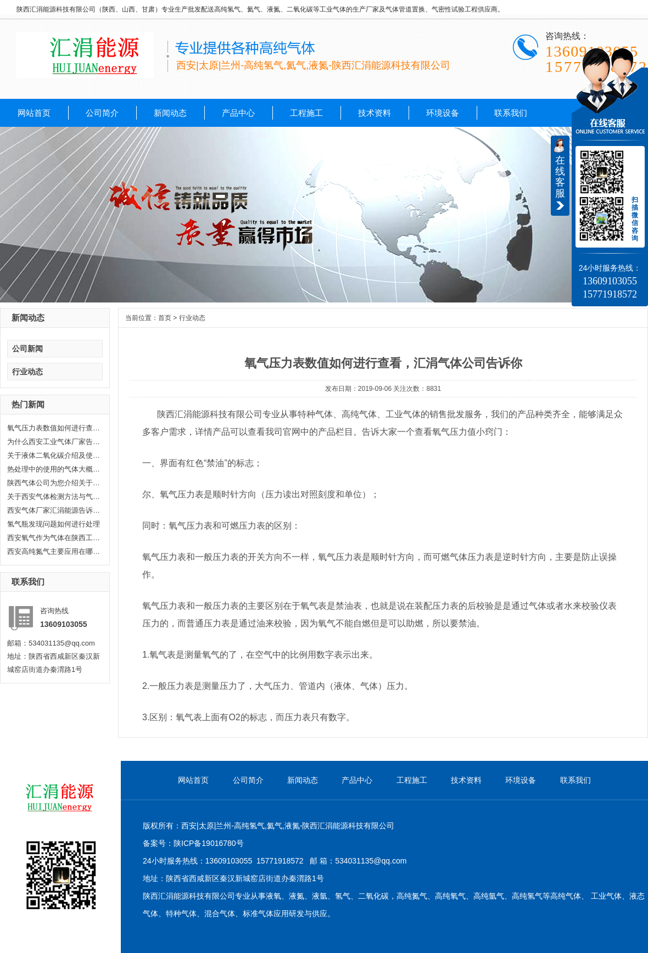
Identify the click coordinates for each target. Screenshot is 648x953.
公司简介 (102, 112)
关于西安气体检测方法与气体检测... (53, 496)
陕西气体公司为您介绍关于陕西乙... (53, 483)
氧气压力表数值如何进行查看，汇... (53, 428)
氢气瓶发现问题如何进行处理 (53, 524)
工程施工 (306, 112)
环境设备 (442, 112)
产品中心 (238, 112)
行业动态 (27, 371)
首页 (164, 318)
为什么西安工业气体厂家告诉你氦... (53, 442)
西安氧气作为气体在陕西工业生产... (53, 538)
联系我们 (510, 112)
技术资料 (374, 112)
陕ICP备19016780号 (209, 843)
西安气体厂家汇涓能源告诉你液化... (53, 510)
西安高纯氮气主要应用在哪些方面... (53, 551)
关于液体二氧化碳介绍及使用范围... (53, 455)
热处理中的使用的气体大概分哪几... (53, 469)
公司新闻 (27, 348)
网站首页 (34, 112)
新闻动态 (170, 112)
